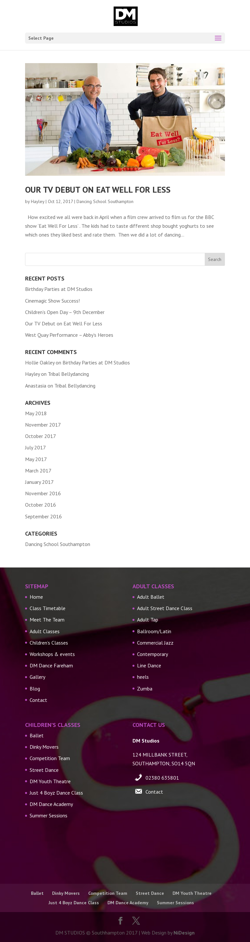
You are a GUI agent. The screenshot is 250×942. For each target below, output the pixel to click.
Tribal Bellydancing (68, 374)
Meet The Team (47, 619)
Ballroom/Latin (154, 631)
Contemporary (152, 654)
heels (143, 677)
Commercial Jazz (155, 642)
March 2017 (38, 470)
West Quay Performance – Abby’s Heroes (69, 335)
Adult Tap (147, 619)
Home (36, 597)
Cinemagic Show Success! (52, 300)
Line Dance (149, 665)
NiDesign (184, 932)
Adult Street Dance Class (164, 608)
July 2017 (35, 447)
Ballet (37, 735)
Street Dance (44, 770)
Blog (35, 688)
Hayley (37, 201)
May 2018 (36, 413)
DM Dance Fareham (51, 665)
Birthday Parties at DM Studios (58, 289)
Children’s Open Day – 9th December (64, 312)
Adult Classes (45, 631)
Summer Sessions (48, 815)
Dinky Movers (44, 747)
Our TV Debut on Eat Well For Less (98, 189)
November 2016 (43, 493)
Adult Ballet (150, 597)
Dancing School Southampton (104, 201)
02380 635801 (162, 777)
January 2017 (39, 482)
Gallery (37, 677)
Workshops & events (52, 654)
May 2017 (36, 459)
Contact (38, 700)
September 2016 (43, 516)
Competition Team (50, 758)
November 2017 (43, 424)
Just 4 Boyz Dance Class (56, 792)
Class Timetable (47, 608)
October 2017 (40, 436)
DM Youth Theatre (50, 781)
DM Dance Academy (51, 804)
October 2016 (40, 504)
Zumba (144, 688)
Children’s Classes (49, 642)
